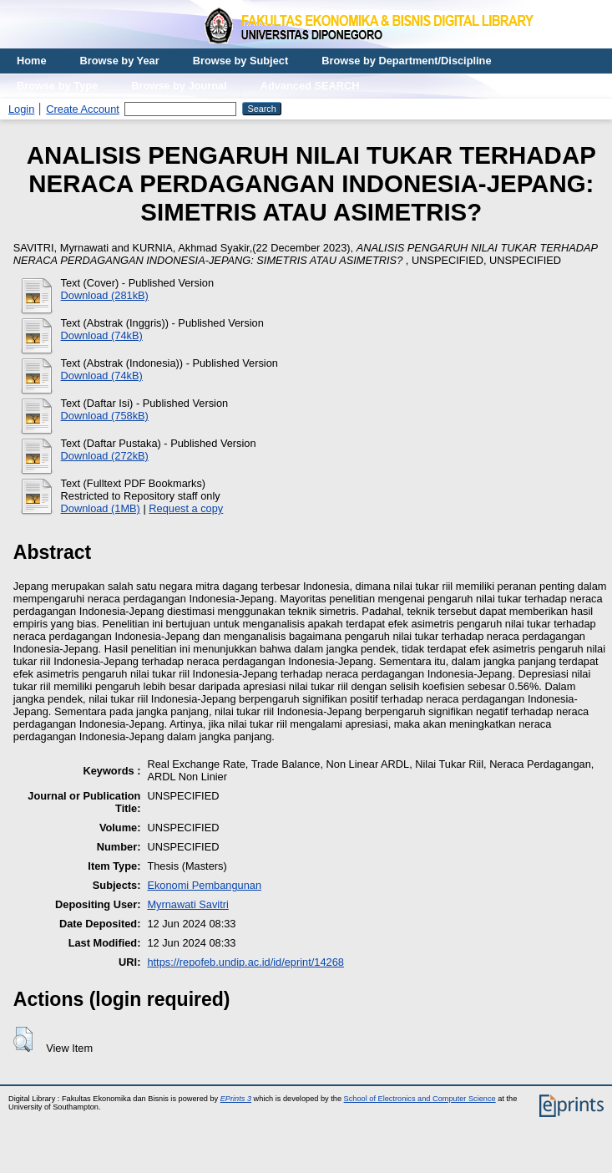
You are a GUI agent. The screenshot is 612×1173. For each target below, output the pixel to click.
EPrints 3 (235, 1098)
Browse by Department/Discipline (406, 60)
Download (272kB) (105, 455)
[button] (23, 1039)
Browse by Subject (241, 60)
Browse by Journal (179, 85)
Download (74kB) (102, 335)
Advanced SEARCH (310, 85)
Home (32, 60)
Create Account (82, 109)
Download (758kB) (105, 415)
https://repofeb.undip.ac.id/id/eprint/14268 (245, 962)
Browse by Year (119, 60)
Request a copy (186, 508)
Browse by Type (57, 85)
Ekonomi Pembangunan (204, 885)
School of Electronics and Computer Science (420, 1098)
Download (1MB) (100, 508)
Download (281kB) (105, 295)
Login (21, 109)
